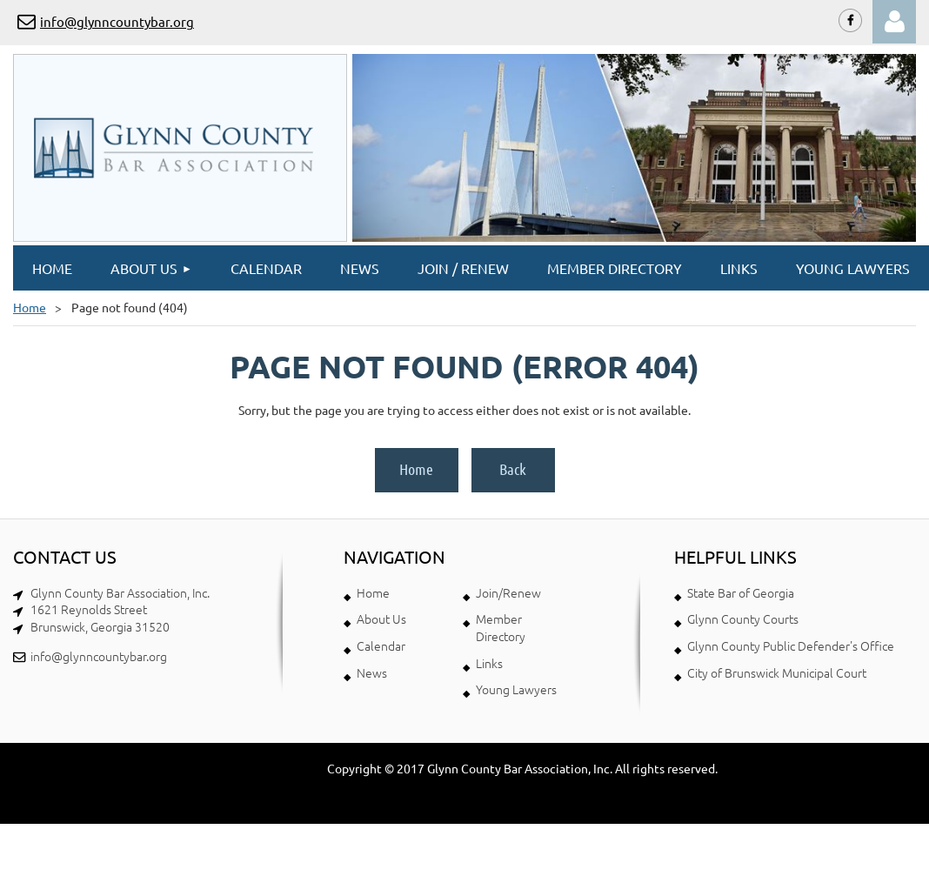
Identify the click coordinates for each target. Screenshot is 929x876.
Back (512, 468)
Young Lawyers (516, 689)
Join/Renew (508, 592)
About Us (381, 618)
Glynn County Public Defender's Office (790, 645)
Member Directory (500, 627)
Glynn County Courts (743, 618)
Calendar (381, 645)
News (372, 672)
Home (29, 307)
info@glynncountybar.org (117, 21)
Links (489, 663)
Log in (894, 21)
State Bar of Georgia (740, 592)
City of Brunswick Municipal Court (776, 672)
